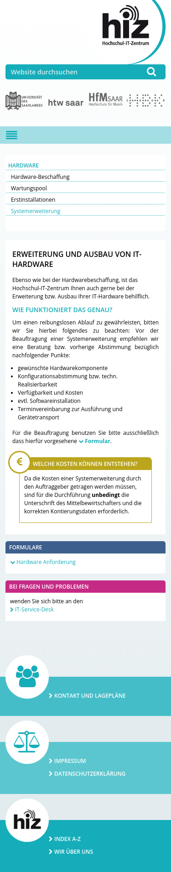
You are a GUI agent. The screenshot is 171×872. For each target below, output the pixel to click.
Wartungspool (29, 188)
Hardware (23, 165)
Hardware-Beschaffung (40, 177)
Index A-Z (67, 839)
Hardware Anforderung (46, 562)
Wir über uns (73, 852)
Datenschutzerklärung (90, 774)
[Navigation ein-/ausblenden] (11, 135)
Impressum (70, 761)
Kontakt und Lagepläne (90, 696)
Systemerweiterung (35, 211)
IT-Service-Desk (34, 609)
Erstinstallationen (33, 200)
